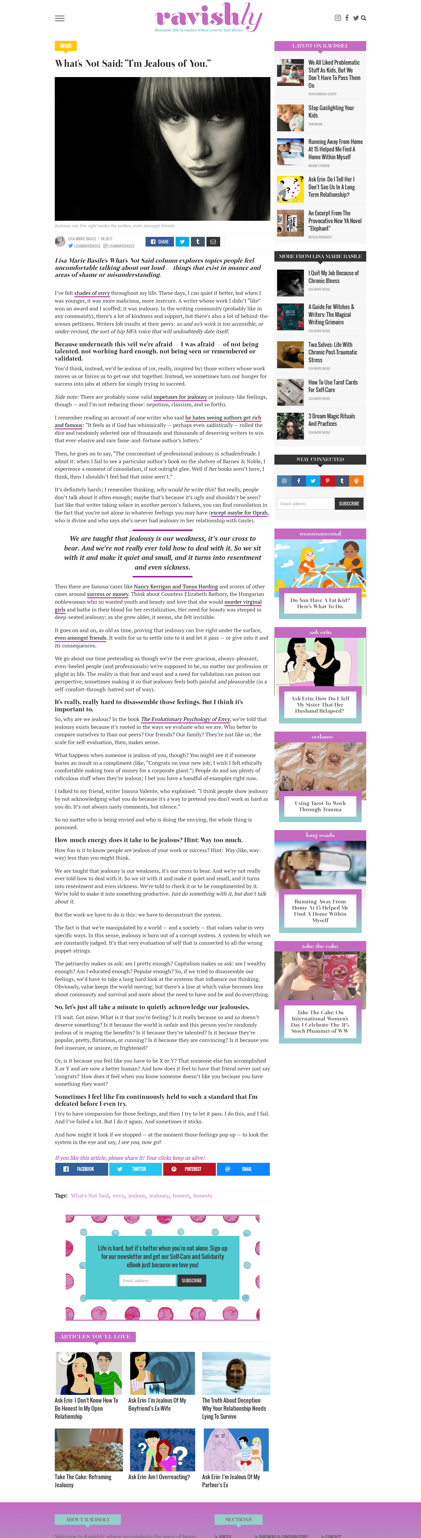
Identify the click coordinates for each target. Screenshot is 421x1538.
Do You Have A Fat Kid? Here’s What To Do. (320, 603)
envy (118, 1195)
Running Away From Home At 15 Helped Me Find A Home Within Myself (336, 149)
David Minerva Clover (322, 94)
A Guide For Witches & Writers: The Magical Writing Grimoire (331, 314)
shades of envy (92, 292)
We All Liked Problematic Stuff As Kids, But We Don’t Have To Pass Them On (335, 73)
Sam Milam (315, 124)
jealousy (159, 1195)
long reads (320, 835)
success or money (107, 594)
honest (181, 1195)
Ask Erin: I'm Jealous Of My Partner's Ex (231, 1480)
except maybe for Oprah (239, 512)
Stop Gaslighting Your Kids (331, 112)
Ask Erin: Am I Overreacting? (159, 1476)
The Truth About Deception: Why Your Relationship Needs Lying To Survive (234, 1408)
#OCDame (320, 736)
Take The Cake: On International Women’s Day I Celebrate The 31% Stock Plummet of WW (320, 1021)
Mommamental (320, 533)
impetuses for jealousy (180, 396)
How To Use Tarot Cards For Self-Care (333, 386)
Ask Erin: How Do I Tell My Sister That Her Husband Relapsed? (320, 704)
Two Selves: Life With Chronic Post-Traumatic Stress (333, 352)
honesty (202, 1195)
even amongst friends (80, 637)
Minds (65, 46)
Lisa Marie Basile (82, 238)
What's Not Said (90, 1195)
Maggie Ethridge (319, 166)
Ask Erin (320, 632)
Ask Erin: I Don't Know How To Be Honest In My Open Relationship (86, 1408)
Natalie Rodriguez (320, 237)
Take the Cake (320, 946)
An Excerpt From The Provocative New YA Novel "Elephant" (335, 220)
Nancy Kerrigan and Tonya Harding (176, 586)
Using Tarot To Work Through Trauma (320, 806)
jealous (136, 1195)
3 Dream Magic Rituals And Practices (332, 420)
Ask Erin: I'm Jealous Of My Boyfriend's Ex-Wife (157, 1404)
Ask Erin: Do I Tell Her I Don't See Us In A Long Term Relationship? (332, 186)
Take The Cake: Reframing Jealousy (83, 1480)
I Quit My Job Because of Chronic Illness (334, 277)
